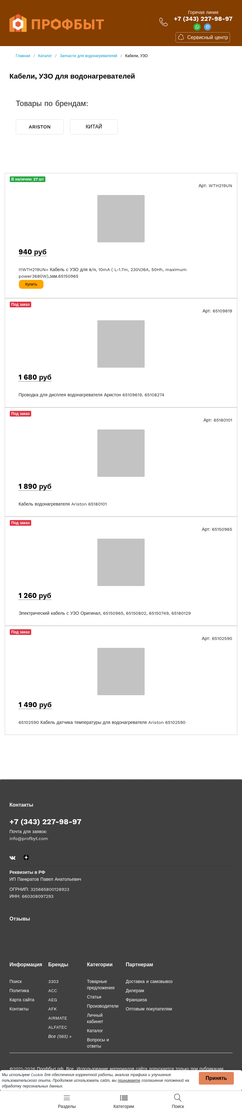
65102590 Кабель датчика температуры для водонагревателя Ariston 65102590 (102, 722)
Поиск (15, 981)
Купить (31, 284)
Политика (19, 990)
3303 (53, 981)
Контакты (18, 1008)
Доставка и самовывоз (149, 981)
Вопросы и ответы (98, 1043)
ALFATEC (57, 1027)
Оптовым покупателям (149, 1008)
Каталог (95, 1030)
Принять (216, 1078)
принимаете (129, 1080)
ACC (52, 990)
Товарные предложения (100, 984)
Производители (102, 1006)
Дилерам (135, 990)
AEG (52, 999)
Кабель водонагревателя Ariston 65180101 (63, 503)
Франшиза (136, 999)
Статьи (94, 996)
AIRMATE (57, 1018)
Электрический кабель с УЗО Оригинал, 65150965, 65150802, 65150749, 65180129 (105, 613)
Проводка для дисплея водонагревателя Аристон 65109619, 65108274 (91, 394)
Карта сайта (21, 999)
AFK (52, 1008)
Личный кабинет (95, 1018)
